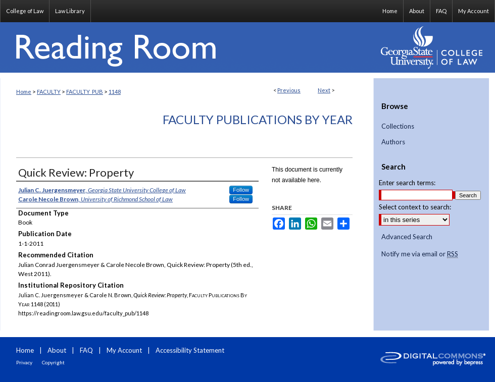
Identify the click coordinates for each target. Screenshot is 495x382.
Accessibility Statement (190, 350)
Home (23, 91)
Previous (289, 90)
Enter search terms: (407, 183)
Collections (397, 126)
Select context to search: (415, 207)
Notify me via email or (419, 254)
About (56, 350)
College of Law (24, 11)
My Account (124, 350)
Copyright (53, 362)
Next (324, 90)
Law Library (70, 11)
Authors (393, 142)
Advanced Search (406, 237)
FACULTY (49, 91)
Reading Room (187, 47)
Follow (241, 190)
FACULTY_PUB (84, 91)
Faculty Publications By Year (258, 119)
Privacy (24, 362)
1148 (115, 91)
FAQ (86, 350)
